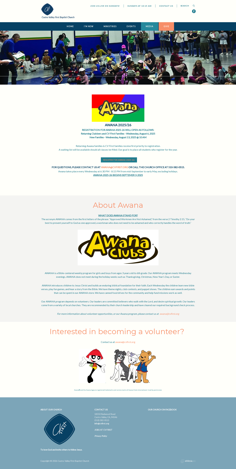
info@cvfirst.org (101, 423)
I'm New (88, 26)
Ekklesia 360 (188, 461)
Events (131, 26)
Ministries (110, 26)
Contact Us (166, 6)
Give (166, 26)
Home (70, 26)
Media (149, 26)
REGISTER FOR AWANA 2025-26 (119, 160)
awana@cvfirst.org (114, 167)
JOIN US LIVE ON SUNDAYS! (105, 6)
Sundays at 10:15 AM (139, 6)
